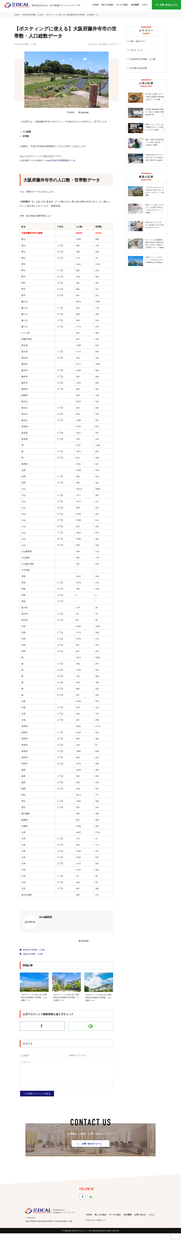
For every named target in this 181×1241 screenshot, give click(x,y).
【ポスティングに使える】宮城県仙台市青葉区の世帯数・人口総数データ (34, 997)
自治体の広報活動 (138, 68)
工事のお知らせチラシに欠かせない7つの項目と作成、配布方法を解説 (154, 157)
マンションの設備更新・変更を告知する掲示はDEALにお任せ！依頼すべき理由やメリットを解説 (154, 244)
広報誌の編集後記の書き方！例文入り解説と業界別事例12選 (154, 112)
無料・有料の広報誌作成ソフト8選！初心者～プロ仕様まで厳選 (154, 142)
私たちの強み (107, 4)
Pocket (70, 112)
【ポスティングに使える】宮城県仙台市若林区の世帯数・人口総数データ (98, 997)
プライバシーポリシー (96, 1219)
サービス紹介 (122, 4)
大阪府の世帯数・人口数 (32, 954)
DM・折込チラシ (138, 41)
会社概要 (135, 4)
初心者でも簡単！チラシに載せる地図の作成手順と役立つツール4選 (154, 97)
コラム (145, 4)
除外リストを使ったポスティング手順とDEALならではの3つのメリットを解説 (154, 209)
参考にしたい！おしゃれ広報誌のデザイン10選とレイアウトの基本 (154, 127)
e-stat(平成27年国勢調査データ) (60, 160)
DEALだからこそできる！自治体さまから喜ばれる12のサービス (154, 225)
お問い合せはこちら (166, 4)
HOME (96, 4)
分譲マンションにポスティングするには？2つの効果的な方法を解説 (154, 259)
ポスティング (136, 50)
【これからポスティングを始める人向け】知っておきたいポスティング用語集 (154, 191)
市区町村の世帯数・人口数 (33, 949)
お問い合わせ (140, 1213)
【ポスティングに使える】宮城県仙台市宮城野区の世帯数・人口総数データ (66, 997)
